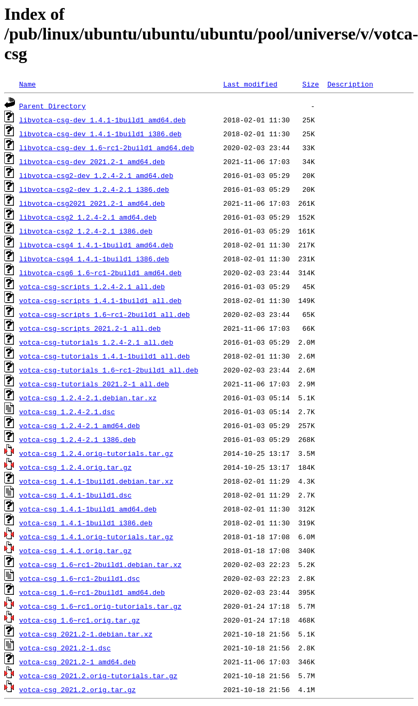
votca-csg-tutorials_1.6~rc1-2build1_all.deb (108, 370)
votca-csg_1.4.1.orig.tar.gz (75, 550)
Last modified (250, 84)
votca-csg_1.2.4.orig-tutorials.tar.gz (96, 453)
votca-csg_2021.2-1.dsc (65, 648)
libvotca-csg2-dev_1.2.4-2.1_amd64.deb (96, 175)
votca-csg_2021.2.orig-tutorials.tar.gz (98, 675)
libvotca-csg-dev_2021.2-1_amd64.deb (92, 161)
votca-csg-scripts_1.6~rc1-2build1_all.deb (104, 314)
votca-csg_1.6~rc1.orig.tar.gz (79, 620)
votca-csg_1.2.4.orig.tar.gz (75, 467)
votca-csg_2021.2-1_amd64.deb (77, 661)
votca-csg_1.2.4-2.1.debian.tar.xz (87, 397)
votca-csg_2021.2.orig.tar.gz (77, 689)
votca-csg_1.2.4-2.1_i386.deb (77, 439)
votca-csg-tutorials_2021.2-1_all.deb (94, 384)
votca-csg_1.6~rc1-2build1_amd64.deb (92, 592)
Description (350, 84)
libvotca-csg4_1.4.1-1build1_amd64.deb (96, 245)
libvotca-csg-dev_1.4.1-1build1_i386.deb (100, 133)
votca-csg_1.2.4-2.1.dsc (67, 411)
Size (310, 84)
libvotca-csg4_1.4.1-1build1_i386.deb (94, 258)
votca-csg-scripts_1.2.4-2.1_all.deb (92, 286)
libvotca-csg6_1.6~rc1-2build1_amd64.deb (100, 272)
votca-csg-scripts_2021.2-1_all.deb (90, 328)
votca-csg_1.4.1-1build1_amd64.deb (87, 509)
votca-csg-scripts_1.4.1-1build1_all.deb (100, 300)
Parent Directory (52, 106)
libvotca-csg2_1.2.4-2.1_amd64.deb (87, 217)
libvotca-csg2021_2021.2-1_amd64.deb (92, 203)
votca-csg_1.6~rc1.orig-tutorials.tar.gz (100, 606)
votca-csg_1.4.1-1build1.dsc (75, 495)
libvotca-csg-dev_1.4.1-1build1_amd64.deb (102, 120)
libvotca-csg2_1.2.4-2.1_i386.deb (86, 231)
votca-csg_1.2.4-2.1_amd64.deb (79, 425)
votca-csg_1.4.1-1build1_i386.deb (86, 522)
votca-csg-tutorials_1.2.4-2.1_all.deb (96, 342)
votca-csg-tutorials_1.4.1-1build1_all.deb (104, 356)
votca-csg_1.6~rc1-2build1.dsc (79, 578)
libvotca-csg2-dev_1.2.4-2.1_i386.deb (94, 189)
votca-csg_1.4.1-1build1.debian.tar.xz (96, 481)
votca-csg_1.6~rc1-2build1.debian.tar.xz (100, 564)
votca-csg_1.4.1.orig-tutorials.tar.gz (96, 536)
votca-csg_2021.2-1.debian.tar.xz (86, 634)
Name (27, 84)
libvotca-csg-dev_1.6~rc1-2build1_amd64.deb (106, 147)
